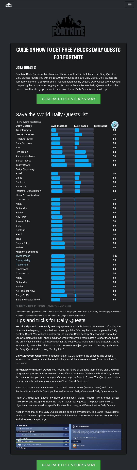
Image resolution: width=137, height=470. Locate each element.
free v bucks (76, 50)
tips (38, 419)
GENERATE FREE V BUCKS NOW (68, 99)
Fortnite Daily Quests (92, 85)
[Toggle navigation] (129, 4)
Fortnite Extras (85, 377)
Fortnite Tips (23, 326)
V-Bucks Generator (91, 415)
